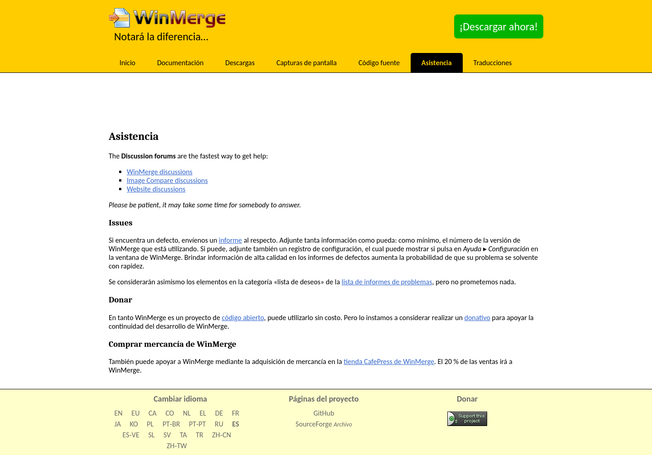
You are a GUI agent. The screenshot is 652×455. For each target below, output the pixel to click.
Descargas (240, 62)
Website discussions (156, 189)
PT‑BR (171, 424)
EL (203, 413)
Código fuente (379, 62)
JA (118, 424)
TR (199, 435)
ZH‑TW (177, 445)
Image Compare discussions (167, 180)
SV (167, 435)
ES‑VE (131, 435)
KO (134, 424)
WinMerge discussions (159, 172)
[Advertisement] (326, 104)
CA (153, 413)
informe (230, 240)
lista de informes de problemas (387, 282)
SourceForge (314, 424)
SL (151, 435)
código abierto (243, 317)
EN (119, 413)
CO (169, 413)
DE (219, 413)
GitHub (323, 413)
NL (187, 413)
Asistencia (437, 62)
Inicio (127, 62)
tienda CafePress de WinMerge (389, 361)
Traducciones (493, 62)
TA (183, 435)
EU (135, 413)
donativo (477, 317)
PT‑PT (197, 424)
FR (235, 413)
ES (235, 424)
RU (219, 424)
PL (150, 424)
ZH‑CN (221, 435)
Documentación (180, 62)
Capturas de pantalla (306, 62)
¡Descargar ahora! (499, 26)
